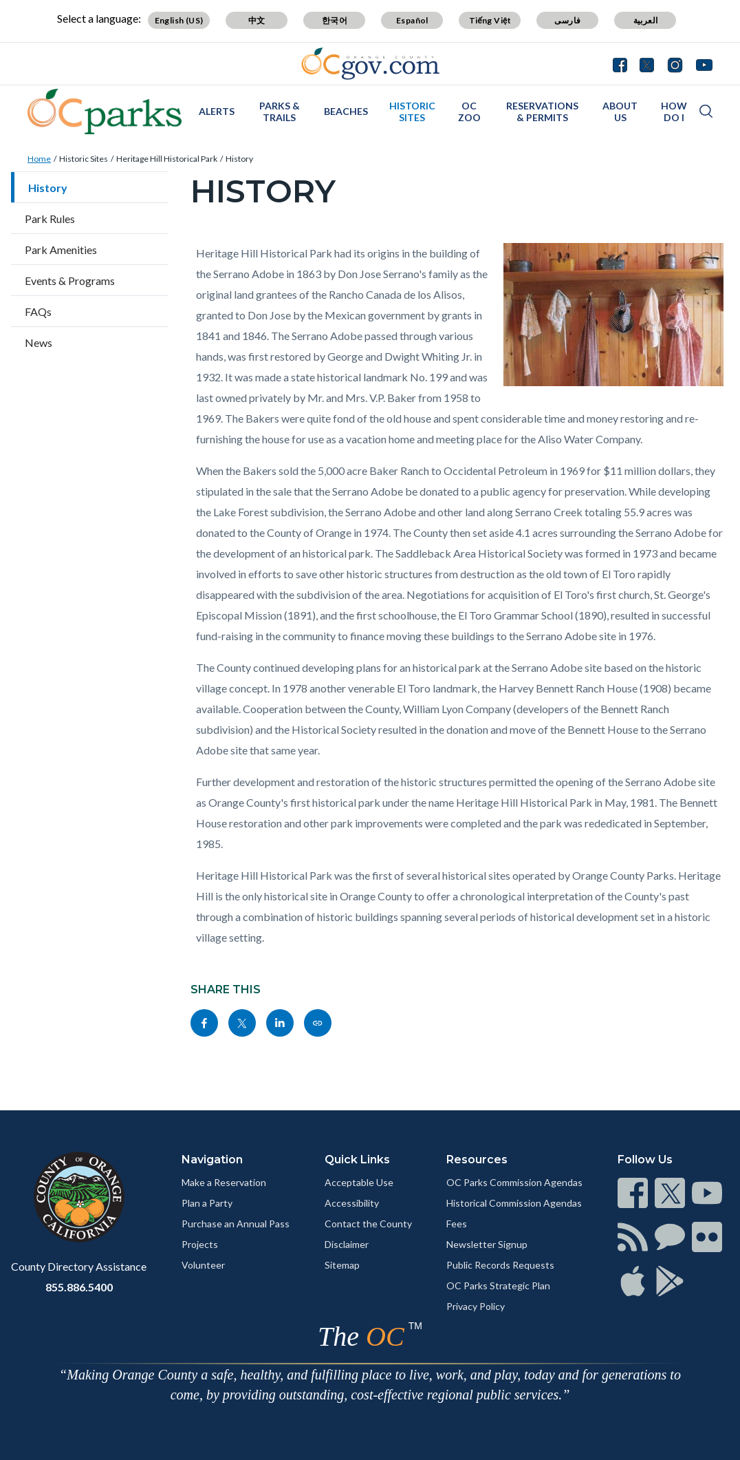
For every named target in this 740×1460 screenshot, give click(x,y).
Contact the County (368, 1223)
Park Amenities (61, 249)
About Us (620, 111)
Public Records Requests (500, 1265)
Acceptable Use (359, 1182)
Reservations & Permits (542, 111)
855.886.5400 (79, 1286)
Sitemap (342, 1265)
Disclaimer (347, 1244)
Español (412, 20)
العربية (645, 20)
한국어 (334, 20)
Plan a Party (207, 1203)
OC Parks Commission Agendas (514, 1182)
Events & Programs (70, 280)
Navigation (212, 1159)
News (38, 342)
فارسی (567, 20)
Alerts (217, 111)
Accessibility (352, 1203)
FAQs (38, 311)
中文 (256, 20)
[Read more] (370, 63)
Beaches (346, 111)
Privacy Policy (475, 1306)
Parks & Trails (279, 111)
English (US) (179, 20)
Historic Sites (412, 111)
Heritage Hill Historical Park (166, 159)
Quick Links (357, 1159)
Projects (200, 1244)
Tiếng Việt (490, 20)
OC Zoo (469, 111)
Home (39, 159)
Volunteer (203, 1265)
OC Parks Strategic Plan (498, 1285)
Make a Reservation (224, 1182)
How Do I (674, 111)
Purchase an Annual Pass (236, 1223)
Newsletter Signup (486, 1244)
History (239, 159)
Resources (477, 1159)
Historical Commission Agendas (514, 1203)
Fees (456, 1223)
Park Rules (50, 218)
